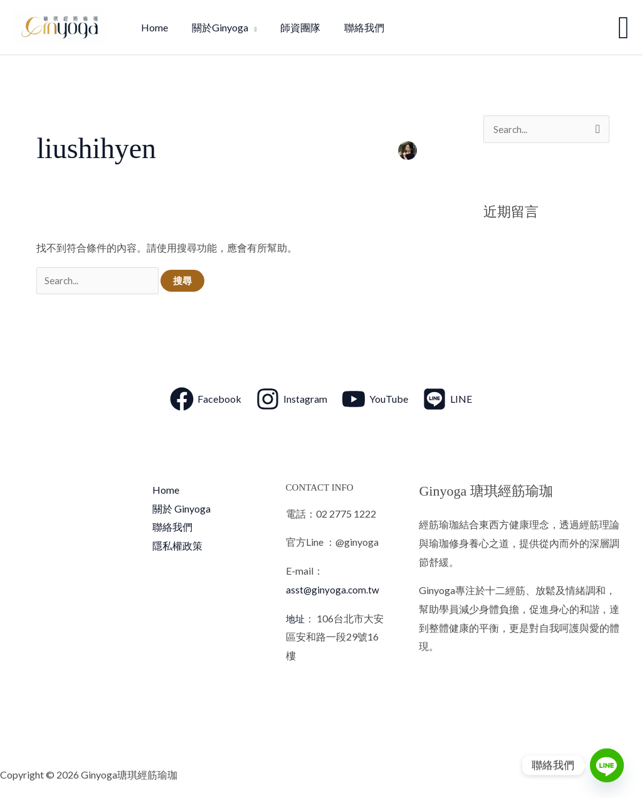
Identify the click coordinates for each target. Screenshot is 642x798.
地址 (296, 619)
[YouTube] (375, 400)
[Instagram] (291, 400)
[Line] (607, 765)
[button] (623, 27)
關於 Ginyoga (181, 510)
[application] (247, 28)
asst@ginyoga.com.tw (333, 591)
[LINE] (447, 400)
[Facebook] (205, 400)
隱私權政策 (177, 547)
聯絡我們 (172, 529)
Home (165, 491)
